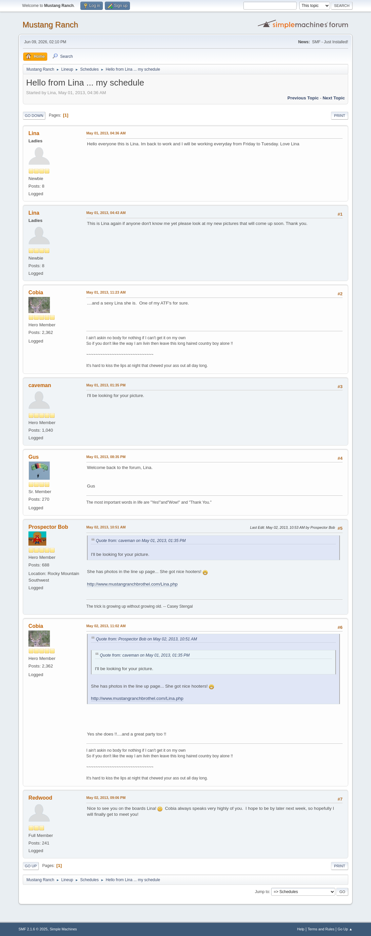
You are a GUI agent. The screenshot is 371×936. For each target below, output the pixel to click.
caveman (39, 385)
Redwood (40, 798)
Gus (33, 457)
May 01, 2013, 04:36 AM (106, 133)
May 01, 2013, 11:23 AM (106, 292)
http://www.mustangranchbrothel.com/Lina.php (132, 584)
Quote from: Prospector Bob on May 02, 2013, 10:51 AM (146, 639)
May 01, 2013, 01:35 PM (106, 385)
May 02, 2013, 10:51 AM (106, 527)
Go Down (34, 116)
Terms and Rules (321, 929)
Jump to (262, 891)
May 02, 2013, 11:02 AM (106, 626)
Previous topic (303, 97)
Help (300, 929)
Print (339, 116)
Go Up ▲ (345, 929)
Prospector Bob (48, 527)
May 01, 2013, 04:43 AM (106, 213)
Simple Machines (63, 929)
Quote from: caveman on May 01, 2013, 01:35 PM (141, 540)
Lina (33, 133)
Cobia (35, 292)
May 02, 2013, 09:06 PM (106, 798)
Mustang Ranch (50, 24)
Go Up (31, 866)
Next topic (334, 97)
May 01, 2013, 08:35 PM (106, 457)
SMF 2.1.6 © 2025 (33, 929)
